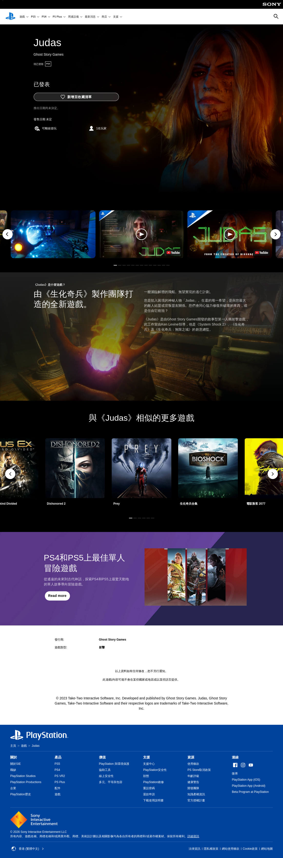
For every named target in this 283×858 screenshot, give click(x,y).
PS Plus (57, 17)
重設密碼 (149, 788)
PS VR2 (60, 776)
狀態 (146, 776)
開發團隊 (193, 788)
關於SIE (15, 764)
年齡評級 (193, 776)
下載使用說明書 (153, 800)
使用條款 (193, 764)
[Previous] (7, 234)
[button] (141, 234)
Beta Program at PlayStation (250, 792)
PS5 (33, 17)
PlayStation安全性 (155, 770)
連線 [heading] (235, 757)
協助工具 (105, 770)
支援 (115, 17)
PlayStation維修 (153, 782)
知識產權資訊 (196, 794)
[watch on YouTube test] (173, 252)
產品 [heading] (58, 757)
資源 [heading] (190, 757)
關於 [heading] (13, 757)
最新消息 (90, 17)
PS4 (44, 17)
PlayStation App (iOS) (246, 779)
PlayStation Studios (23, 776)
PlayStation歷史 (20, 794)
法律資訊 (194, 848)
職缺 (13, 770)
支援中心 (149, 764)
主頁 (13, 745)
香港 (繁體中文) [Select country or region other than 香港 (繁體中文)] (27, 848)
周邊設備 (73, 17)
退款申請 (149, 794)
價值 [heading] (102, 757)
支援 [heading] (146, 757)
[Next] (275, 234)
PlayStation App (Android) (248, 785)
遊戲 (22, 17)
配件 (57, 788)
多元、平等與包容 (110, 782)
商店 (104, 17)
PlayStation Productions (25, 782)
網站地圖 (267, 848)
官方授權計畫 (196, 800)
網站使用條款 (230, 848)
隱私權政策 (211, 848)
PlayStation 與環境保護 (114, 764)
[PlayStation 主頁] (10, 16)
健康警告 (193, 782)
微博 (235, 773)
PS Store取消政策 (199, 770)
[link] (141, 474)
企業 (13, 788)
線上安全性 (106, 776)
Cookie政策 (250, 848)
